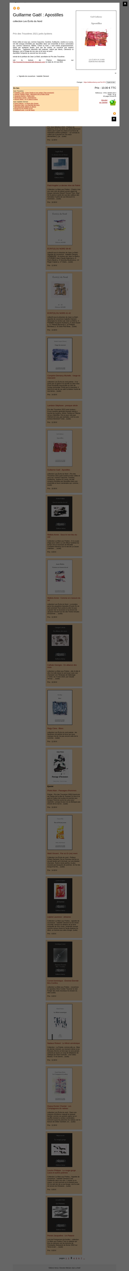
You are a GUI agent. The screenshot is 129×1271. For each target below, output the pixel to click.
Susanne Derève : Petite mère (24, 96)
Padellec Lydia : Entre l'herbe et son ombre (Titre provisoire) (34, 92)
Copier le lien (111, 82)
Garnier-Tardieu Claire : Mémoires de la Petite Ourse (32, 94)
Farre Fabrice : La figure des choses (26, 103)
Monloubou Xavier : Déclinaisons (25, 97)
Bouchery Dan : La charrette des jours (27, 105)
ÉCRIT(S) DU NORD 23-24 (24, 108)
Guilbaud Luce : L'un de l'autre (25, 110)
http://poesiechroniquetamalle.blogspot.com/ (29, 62)
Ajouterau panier (103, 101)
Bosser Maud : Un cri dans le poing (26, 99)
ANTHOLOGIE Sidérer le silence (25, 107)
